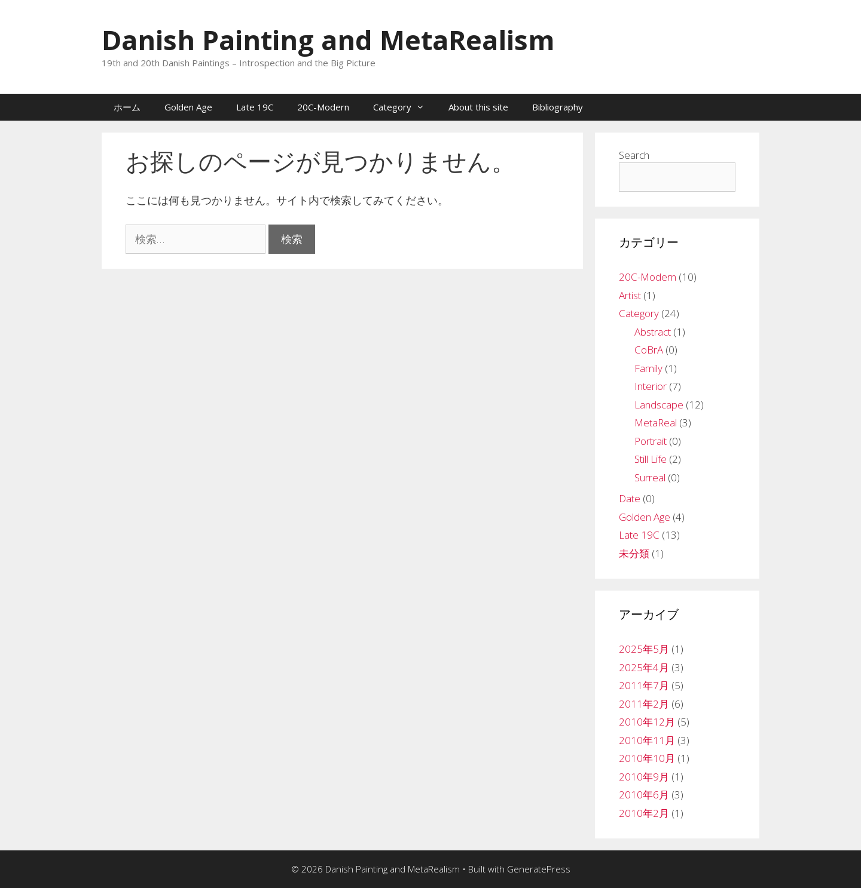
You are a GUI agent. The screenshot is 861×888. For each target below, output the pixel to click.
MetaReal (655, 422)
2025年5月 (644, 649)
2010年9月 (644, 776)
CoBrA (648, 350)
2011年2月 (644, 704)
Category (404, 107)
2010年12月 (647, 722)
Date (629, 498)
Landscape (658, 404)
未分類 (634, 553)
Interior (650, 386)
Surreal (649, 477)
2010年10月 (647, 758)
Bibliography (557, 107)
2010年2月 (644, 813)
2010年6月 (644, 794)
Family (648, 368)
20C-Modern (323, 107)
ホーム (127, 107)
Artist (630, 295)
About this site (478, 107)
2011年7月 (644, 685)
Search (634, 155)
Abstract (652, 332)
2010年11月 (647, 740)
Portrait (650, 441)
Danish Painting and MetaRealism (328, 39)
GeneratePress (538, 869)
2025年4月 (644, 667)
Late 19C (254, 107)
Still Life (650, 459)
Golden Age (188, 107)
